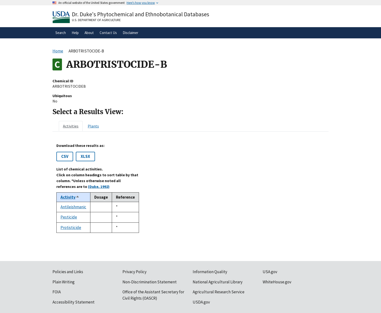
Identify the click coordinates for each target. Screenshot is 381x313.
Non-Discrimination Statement (149, 282)
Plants (93, 126)
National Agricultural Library (217, 282)
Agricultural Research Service (218, 292)
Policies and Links (67, 271)
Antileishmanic (73, 207)
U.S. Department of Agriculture (96, 20)
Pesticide (69, 217)
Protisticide (71, 227)
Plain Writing (63, 282)
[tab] (70, 126)
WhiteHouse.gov (277, 282)
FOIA (56, 292)
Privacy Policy (134, 271)
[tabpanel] (190, 188)
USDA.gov (201, 302)
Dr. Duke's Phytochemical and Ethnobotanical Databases (140, 14)
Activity (70, 197)
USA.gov (270, 271)
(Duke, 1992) (99, 186)
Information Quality (210, 271)
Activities (70, 126)
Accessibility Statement (73, 302)
